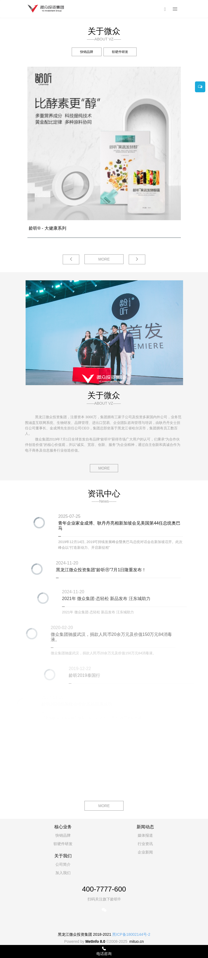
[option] (104, 156)
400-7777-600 (104, 889)
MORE (104, 259)
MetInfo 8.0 (95, 941)
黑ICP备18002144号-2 (131, 934)
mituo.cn (136, 941)
